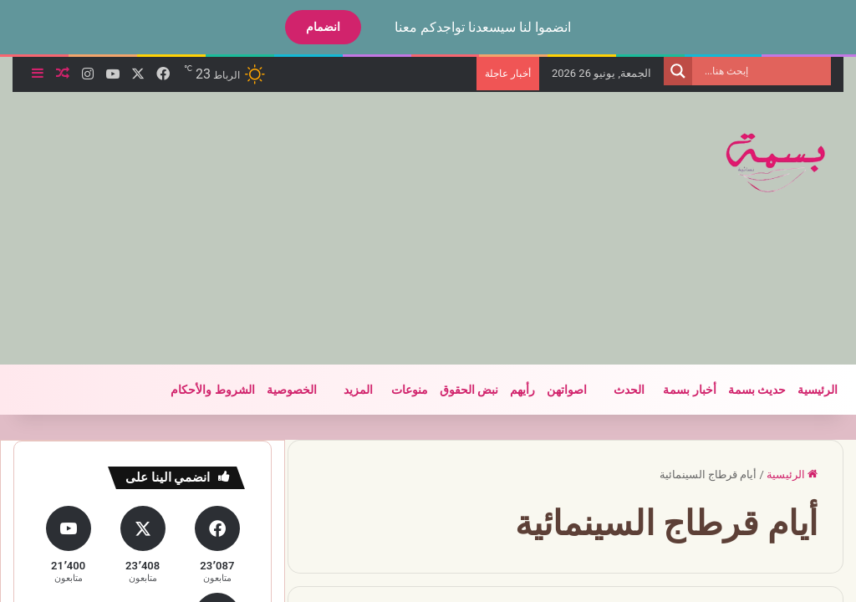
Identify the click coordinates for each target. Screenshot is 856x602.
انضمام (323, 26)
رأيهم (522, 389)
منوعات (409, 389)
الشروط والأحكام (212, 389)
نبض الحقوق (469, 389)
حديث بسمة (757, 389)
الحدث (629, 389)
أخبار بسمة (689, 389)
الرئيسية (817, 389)
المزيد (358, 389)
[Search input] (766, 71)
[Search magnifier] (678, 71)
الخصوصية (292, 389)
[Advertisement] (279, 226)
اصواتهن (567, 389)
